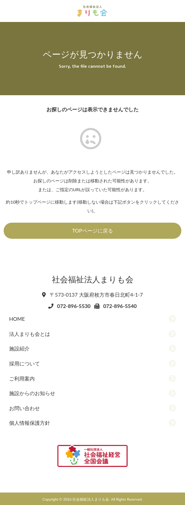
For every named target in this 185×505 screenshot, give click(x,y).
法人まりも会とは (29, 334)
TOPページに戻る (92, 230)
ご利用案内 (22, 378)
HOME (17, 319)
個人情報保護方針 (29, 423)
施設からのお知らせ (32, 393)
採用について (24, 363)
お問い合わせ (24, 408)
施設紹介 (19, 348)
